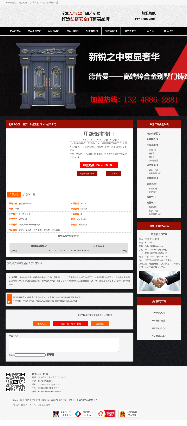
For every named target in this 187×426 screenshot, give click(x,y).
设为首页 (100, 324)
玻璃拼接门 (154, 160)
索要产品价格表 (87, 173)
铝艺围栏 (153, 192)
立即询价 (113, 173)
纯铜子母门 (154, 211)
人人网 (105, 315)
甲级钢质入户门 (159, 312)
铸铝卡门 (151, 196)
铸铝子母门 (154, 170)
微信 (110, 315)
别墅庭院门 (111, 31)
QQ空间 (81, 315)
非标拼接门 (73, 31)
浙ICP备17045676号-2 (87, 403)
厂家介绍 (149, 31)
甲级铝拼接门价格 (52, 281)
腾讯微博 (98, 315)
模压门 (152, 157)
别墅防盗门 (130, 31)
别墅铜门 (151, 202)
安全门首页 (15, 31)
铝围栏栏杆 (152, 184)
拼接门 (152, 153)
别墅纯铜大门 (155, 214)
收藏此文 (42, 324)
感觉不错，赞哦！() (71, 324)
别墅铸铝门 (92, 31)
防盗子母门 (50, 124)
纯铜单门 (153, 207)
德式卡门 (153, 150)
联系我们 (168, 31)
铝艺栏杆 (153, 188)
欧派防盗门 (53, 31)
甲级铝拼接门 (41, 277)
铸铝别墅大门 (155, 173)
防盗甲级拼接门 (159, 336)
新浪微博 (89, 315)
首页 (25, 124)
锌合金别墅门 (34, 31)
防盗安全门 (154, 263)
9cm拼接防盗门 (159, 320)
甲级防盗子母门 (159, 328)
